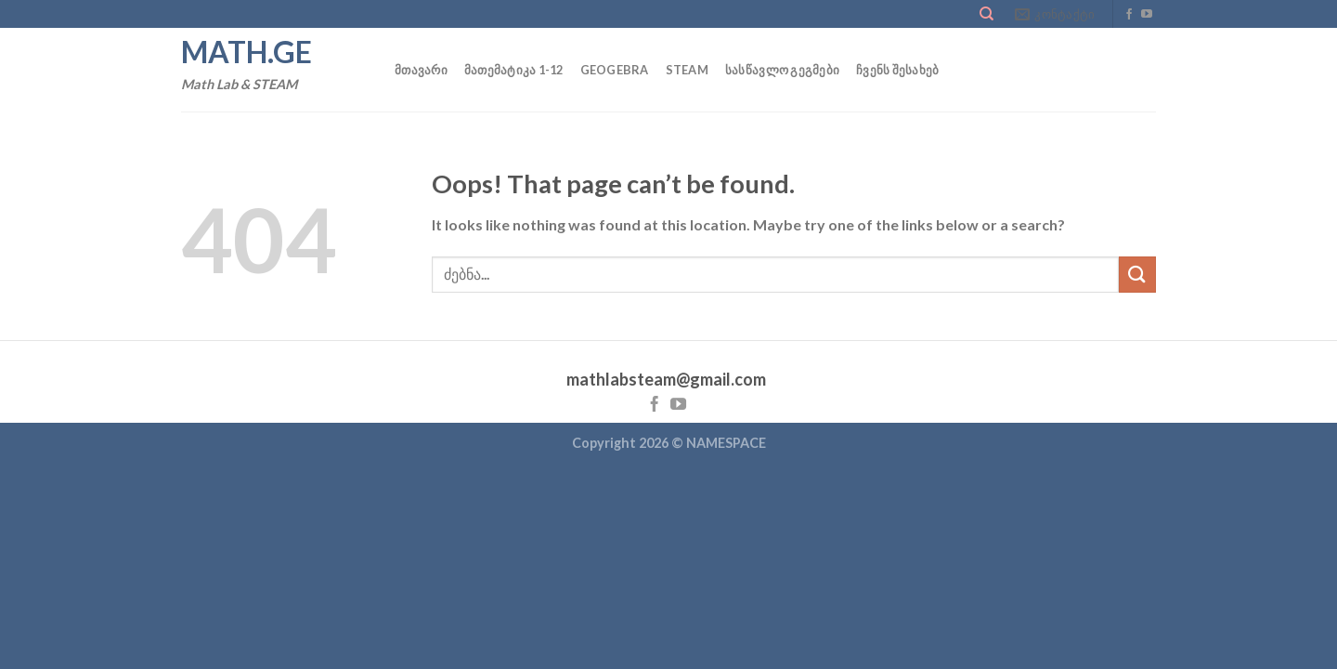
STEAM (687, 69)
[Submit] (1137, 274)
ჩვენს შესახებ (897, 69)
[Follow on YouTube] (1146, 14)
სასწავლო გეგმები (782, 69)
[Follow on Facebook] (1129, 14)
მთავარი (421, 69)
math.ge (246, 52)
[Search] (986, 14)
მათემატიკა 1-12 (514, 69)
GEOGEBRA (614, 69)
